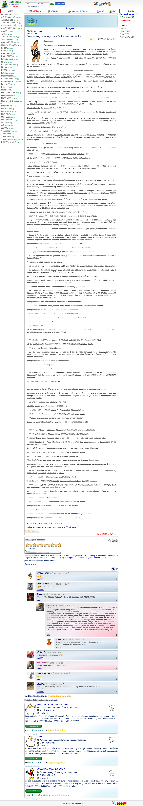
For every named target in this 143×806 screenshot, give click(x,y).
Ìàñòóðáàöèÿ (7, 59)
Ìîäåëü (40, 737)
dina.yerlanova (43, 673)
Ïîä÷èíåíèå (5, 84)
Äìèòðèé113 (98, 558)
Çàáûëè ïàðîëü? (32, 6)
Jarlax (81, 558)
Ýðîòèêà (5, 136)
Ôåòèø (4, 125)
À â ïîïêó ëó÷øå (8, 17)
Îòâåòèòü (40, 579)
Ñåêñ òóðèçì (7, 98)
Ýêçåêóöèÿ (6, 131)
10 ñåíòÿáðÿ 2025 (48, 710)
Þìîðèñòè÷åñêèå (8, 142)
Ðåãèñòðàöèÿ (59, 4)
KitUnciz (41, 556)
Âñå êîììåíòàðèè (127, 14)
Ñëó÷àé (4, 108)
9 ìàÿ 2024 (37, 34)
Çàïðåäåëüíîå (7, 42)
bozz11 (60, 556)
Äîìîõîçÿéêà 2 (32, 20)
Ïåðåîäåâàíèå (7, 76)
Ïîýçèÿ (3, 87)
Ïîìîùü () (125, 34)
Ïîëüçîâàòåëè (125, 20)
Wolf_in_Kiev (43, 584)
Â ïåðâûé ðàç (7, 20)
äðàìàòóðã (102, 556)
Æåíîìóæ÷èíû (7, 39)
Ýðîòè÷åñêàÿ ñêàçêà (10, 139)
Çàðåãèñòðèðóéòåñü (36, 696)
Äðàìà (3, 34)
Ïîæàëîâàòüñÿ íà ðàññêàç (106, 534)
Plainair (60, 640)
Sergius (27, 558)
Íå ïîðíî (4, 67)
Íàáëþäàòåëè (7, 65)
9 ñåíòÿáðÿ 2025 (47, 743)
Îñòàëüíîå (5, 70)
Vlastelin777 (53, 558)
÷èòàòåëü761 (43, 573)
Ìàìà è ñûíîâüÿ (35, 527)
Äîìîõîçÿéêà (31, 18)
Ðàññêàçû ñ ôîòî (8, 92)
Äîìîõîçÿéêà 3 (32, 22)
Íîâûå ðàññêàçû (8, 14)
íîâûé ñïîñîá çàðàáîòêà (51, 527)
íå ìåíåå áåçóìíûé (69, 527)
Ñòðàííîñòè (6, 111)
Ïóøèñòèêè (6, 90)
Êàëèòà (40, 594)
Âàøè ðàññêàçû (8, 23)
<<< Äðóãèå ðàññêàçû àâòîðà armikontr (41, 561)
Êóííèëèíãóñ (6, 56)
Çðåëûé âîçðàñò (8, 45)
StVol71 (51, 556)
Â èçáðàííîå (32, 531)
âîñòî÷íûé (42, 652)
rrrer (86, 556)
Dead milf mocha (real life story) (52, 704)
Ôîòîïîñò (4, 128)
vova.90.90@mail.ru (74, 556)
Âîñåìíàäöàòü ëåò (9, 25)
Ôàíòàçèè (5, 117)
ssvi (35, 558)
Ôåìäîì (4, 122)
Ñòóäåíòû (5, 114)
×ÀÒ (122, 23)
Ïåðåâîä (4, 73)
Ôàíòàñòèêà (6, 120)
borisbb (112, 556)
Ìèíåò (3, 62)
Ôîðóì (122, 26)
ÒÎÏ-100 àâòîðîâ (127, 17)
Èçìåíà (4, 48)
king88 (63, 558)
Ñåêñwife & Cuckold (10, 101)
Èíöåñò (4, 51)
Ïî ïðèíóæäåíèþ (7, 81)
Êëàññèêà (5, 53)
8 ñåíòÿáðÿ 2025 (47, 775)
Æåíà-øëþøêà (7, 37)
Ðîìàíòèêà (5, 95)
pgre (89, 558)
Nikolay (42, 558)
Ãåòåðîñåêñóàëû (9, 28)
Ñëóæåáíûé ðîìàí (8, 106)
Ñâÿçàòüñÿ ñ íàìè (128, 37)
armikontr (38, 31)
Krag (93, 556)
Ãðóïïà (4, 31)
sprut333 (72, 558)
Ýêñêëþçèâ (6, 134)
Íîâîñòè (123, 28)
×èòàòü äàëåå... (33, 726)
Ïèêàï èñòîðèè (7, 79)
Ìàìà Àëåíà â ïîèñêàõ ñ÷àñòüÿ (51, 769)
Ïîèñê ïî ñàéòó (126, 31)
